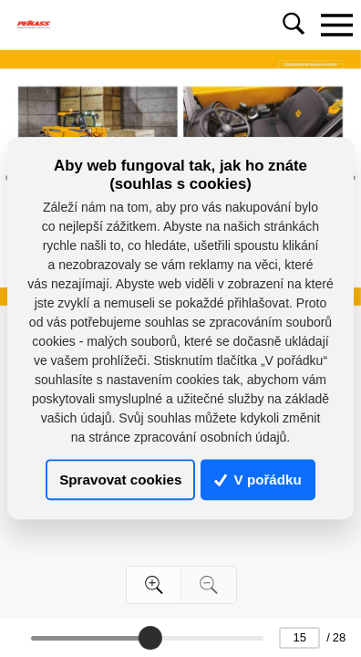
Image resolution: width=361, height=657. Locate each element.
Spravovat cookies (120, 479)
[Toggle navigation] (336, 24)
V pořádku (258, 479)
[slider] (149, 638)
